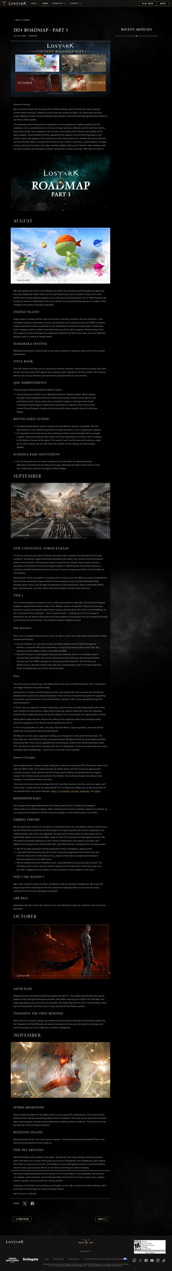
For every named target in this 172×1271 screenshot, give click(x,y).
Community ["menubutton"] (59, 3)
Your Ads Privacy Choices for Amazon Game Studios (105, 1259)
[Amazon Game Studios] (12, 1260)
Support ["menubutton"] (75, 3)
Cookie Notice (73, 1259)
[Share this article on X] (25, 1203)
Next (101, 1219)
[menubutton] (86, 1251)
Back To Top (85, 1243)
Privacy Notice (58, 1259)
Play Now (147, 4)
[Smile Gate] (30, 1260)
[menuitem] (35, 3)
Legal (47, 1259)
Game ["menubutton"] (34, 3)
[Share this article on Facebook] (32, 1203)
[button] (60, 69)
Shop (163, 4)
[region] (136, 97)
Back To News (21, 20)
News (45, 3)
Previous (22, 1219)
